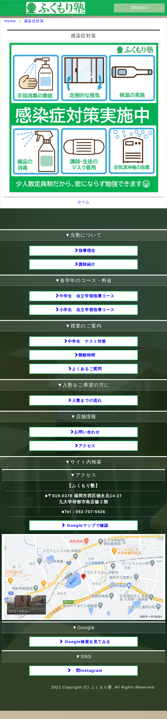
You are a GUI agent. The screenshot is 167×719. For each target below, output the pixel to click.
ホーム (83, 202)
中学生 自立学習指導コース (87, 297)
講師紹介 (87, 265)
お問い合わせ (87, 437)
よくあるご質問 (87, 372)
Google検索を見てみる (87, 649)
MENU (139, 8)
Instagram (87, 678)
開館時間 (87, 358)
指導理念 (87, 250)
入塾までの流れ (87, 405)
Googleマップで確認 (87, 532)
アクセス (87, 451)
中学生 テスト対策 (87, 344)
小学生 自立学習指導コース (87, 311)
